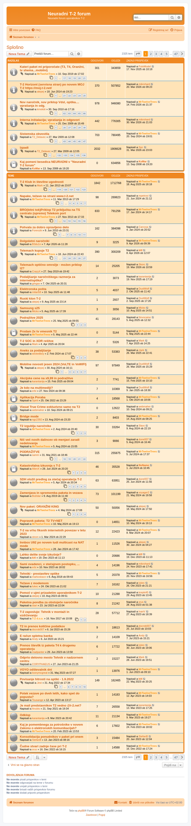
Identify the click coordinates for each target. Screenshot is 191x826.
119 (59, 189)
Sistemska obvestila (34, 134)
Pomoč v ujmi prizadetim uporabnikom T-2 (51, 592)
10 (79, 234)
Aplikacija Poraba (32, 397)
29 (79, 127)
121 (71, 189)
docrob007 (38, 629)
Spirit (35, 400)
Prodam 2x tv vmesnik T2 (38, 331)
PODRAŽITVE (30, 452)
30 (84, 127)
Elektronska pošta (33, 289)
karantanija (145, 276)
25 (84, 95)
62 (64, 113)
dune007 (144, 439)
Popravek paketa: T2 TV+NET (41, 520)
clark (141, 350)
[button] (137, 54)
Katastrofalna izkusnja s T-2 (40, 465)
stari (34, 605)
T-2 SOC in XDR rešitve (36, 341)
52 (64, 220)
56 (84, 220)
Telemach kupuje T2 (34, 250)
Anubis (36, 708)
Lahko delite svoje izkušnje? (40, 554)
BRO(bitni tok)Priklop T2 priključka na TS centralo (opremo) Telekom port (50, 211)
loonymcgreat (40, 672)
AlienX (36, 468)
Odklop (25, 715)
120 (65, 189)
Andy (35, 639)
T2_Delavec (39, 137)
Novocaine (145, 317)
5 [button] (166, 54)
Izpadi (24, 147)
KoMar (36, 168)
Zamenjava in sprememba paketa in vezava (51, 493)
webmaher (38, 410)
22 (69, 95)
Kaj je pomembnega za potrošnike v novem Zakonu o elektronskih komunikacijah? (51, 726)
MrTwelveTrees (46, 73)
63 (69, 113)
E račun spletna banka (36, 636)
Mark (40, 185)
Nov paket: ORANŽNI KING (39, 506)
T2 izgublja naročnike (35, 426)
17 (64, 78)
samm (35, 455)
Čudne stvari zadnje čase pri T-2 (43, 746)
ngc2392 (37, 419)
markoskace (39, 576)
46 (79, 141)
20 (79, 78)
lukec (35, 586)
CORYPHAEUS (41, 664)
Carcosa (143, 226)
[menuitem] (36, 30)
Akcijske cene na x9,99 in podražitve (46, 378)
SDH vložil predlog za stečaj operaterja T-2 (51, 479)
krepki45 (144, 592)
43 (64, 141)
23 (74, 95)
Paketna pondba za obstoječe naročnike (49, 602)
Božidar (36, 496)
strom (35, 537)
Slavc (142, 425)
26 (64, 127)
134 (71, 155)
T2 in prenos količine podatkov (42, 626)
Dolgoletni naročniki (34, 241)
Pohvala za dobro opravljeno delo (44, 227)
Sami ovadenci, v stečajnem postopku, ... (50, 564)
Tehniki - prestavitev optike (39, 573)
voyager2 (144, 492)
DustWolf (144, 288)
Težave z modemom (34, 583)
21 (84, 78)
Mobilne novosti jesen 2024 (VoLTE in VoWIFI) (53, 364)
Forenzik (37, 230)
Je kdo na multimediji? (36, 387)
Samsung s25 (30, 308)
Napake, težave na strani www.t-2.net (46, 196)
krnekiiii (41, 109)
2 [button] (151, 54)
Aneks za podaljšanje (35, 350)
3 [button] (156, 54)
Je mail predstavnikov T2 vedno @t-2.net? (50, 705)
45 (74, 141)
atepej (40, 91)
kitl (140, 250)
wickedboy (38, 353)
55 (79, 220)
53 (69, 220)
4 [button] (161, 54)
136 (84, 155)
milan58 (36, 292)
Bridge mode (29, 416)
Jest (39, 682)
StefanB (36, 739)
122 (77, 189)
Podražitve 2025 (31, 317)
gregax (36, 283)
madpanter (38, 652)
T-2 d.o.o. (37, 618)
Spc (141, 147)
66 (84, 113)
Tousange (37, 700)
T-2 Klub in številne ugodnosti (42, 182)
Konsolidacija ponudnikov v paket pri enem (51, 736)
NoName (144, 465)
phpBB (81, 810)
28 (74, 127)
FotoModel (145, 66)
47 (84, 141)
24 (79, 95)
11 (84, 234)
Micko (35, 311)
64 (74, 113)
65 (79, 113)
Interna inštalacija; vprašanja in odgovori (50, 120)
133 (65, 155)
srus (141, 602)
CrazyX (36, 271)
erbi (34, 390)
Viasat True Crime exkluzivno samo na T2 (50, 407)
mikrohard (144, 84)
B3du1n (36, 244)
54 (74, 220)
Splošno (15, 47)
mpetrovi (144, 195)
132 (59, 155)
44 (69, 141)
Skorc (142, 264)
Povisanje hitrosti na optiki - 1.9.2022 (47, 679)
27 (69, 127)
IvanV (142, 611)
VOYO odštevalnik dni (36, 669)
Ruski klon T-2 (30, 298)
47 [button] (176, 54)
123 (84, 189)
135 (77, 155)
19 (74, 78)
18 (69, 78)
